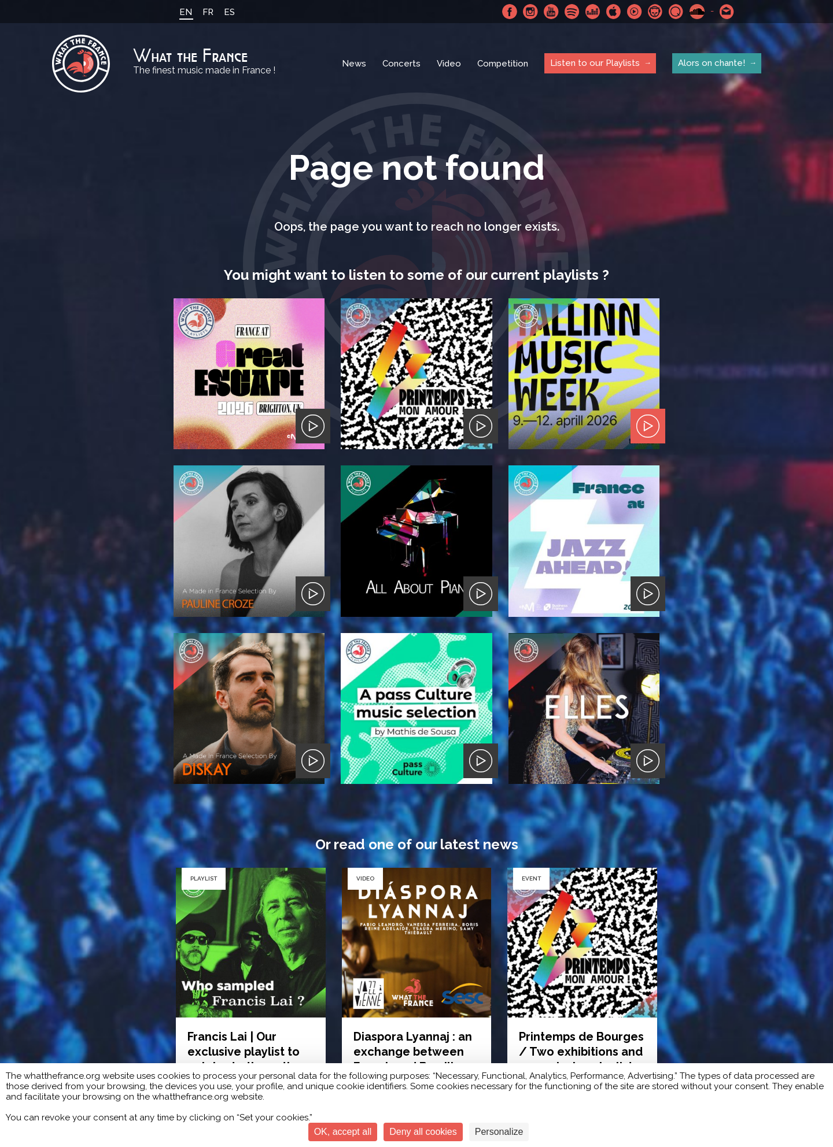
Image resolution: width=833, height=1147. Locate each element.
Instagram (530, 11)
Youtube (551, 11)
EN (185, 12)
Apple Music (613, 11)
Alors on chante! (711, 63)
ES (229, 12)
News (354, 63)
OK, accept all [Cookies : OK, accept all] (343, 1132)
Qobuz (676, 11)
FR (207, 12)
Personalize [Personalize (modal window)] (499, 1132)
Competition (502, 63)
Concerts (401, 63)
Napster (655, 11)
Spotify (572, 11)
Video (449, 63)
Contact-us (727, 11)
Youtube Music (634, 11)
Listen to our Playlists (595, 63)
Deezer (592, 11)
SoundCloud (697, 11)
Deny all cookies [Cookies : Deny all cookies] (423, 1132)
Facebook (509, 11)
